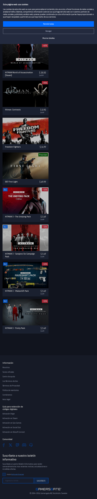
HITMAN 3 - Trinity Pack (15, 328)
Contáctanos (7, 395)
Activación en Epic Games (12, 423)
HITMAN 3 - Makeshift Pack (17, 291)
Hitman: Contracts (13, 109)
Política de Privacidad (17, 474)
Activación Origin (9, 413)
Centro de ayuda (9, 376)
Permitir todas (48, 24)
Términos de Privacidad (11, 385)
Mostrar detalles (48, 38)
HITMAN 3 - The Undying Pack (18, 216)
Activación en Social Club (12, 427)
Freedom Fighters (13, 146)
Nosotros (6, 367)
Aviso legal (6, 399)
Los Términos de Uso (10, 381)
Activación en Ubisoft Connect (14, 432)
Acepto (15, 474)
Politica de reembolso (11, 390)
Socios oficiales (8, 372)
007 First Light (11, 181)
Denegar (48, 31)
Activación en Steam (10, 418)
